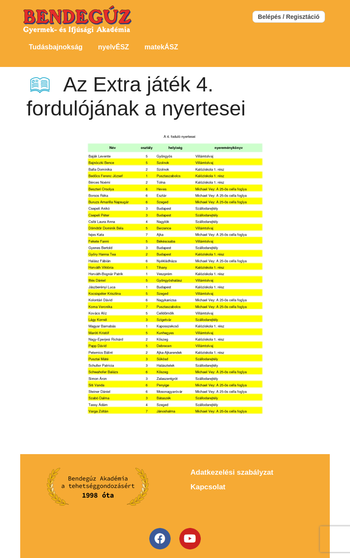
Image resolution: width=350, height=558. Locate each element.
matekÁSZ (161, 47)
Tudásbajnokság (56, 47)
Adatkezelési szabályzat (231, 472)
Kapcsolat (207, 487)
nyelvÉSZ (113, 47)
